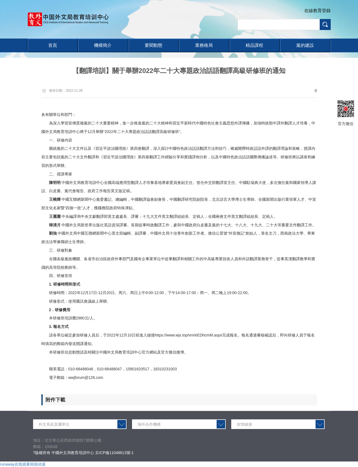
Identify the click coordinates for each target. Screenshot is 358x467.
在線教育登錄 (317, 10)
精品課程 (254, 45)
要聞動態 (153, 45)
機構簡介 (103, 45)
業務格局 (204, 45)
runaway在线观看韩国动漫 (22, 464)
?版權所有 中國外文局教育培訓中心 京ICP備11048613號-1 (83, 452)
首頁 (52, 45)
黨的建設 (305, 45)
